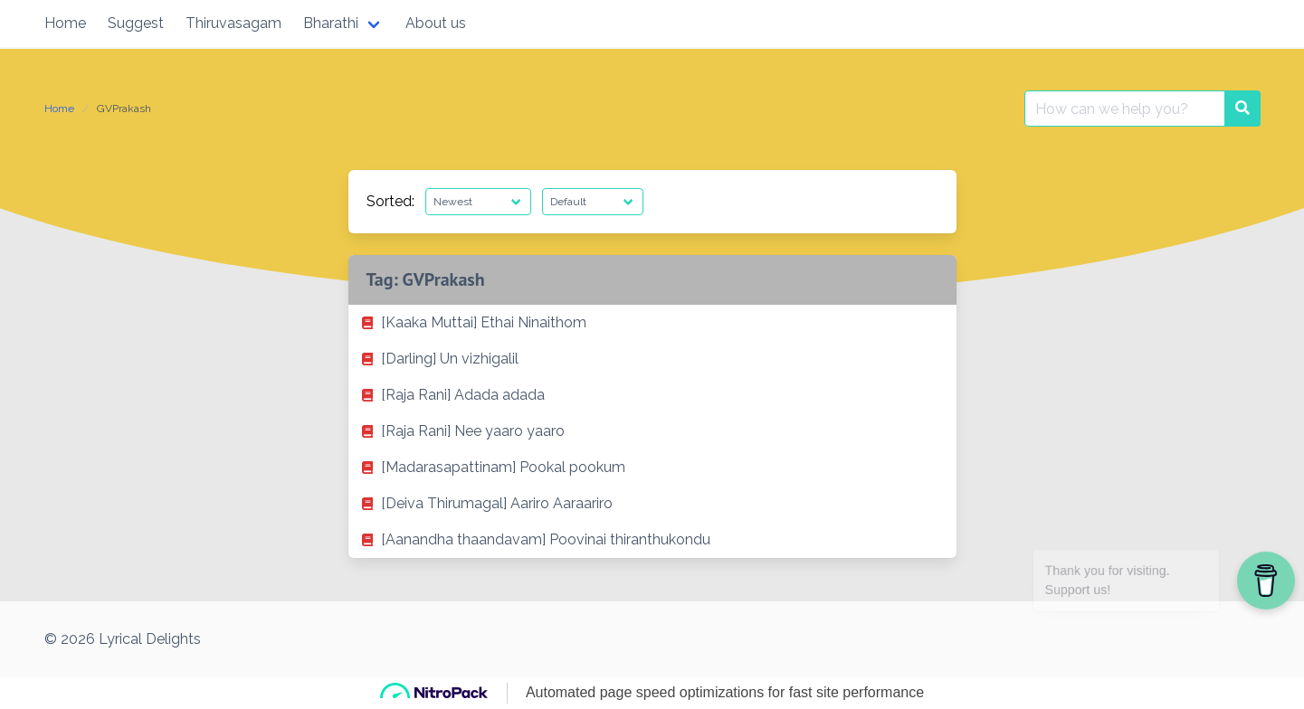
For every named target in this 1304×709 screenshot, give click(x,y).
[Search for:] (1124, 108)
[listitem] (652, 323)
